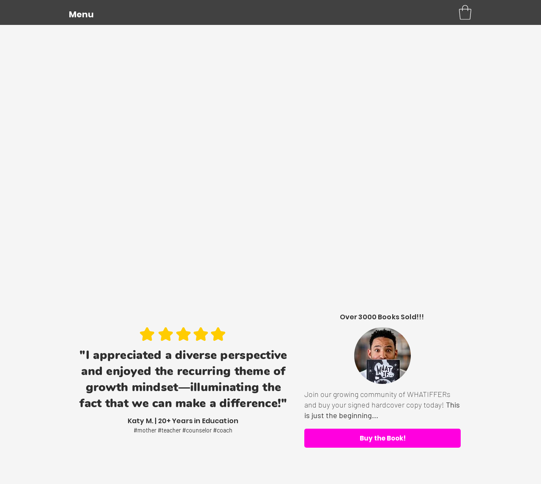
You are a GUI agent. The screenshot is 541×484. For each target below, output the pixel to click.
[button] (81, 14)
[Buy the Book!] (382, 438)
